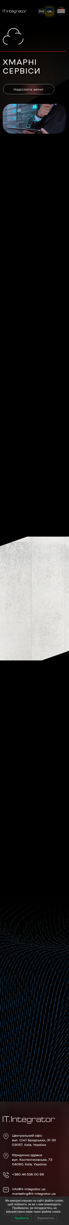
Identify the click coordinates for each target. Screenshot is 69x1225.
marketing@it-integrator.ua (34, 1193)
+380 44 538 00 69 (28, 1174)
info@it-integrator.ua (28, 1189)
